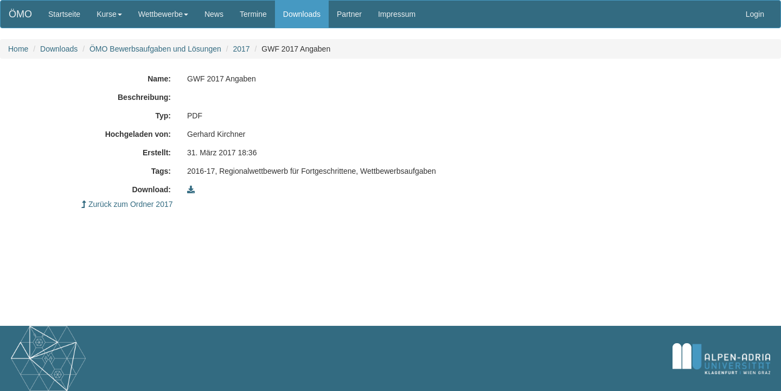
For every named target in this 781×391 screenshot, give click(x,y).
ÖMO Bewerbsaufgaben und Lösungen (155, 49)
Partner (349, 14)
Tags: (161, 171)
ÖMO (20, 14)
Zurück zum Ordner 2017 (127, 204)
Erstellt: (157, 152)
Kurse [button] (109, 14)
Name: (159, 78)
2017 (241, 49)
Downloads (302, 14)
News (213, 14)
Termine (253, 14)
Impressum (396, 14)
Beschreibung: (144, 97)
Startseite (64, 14)
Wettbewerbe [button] (163, 14)
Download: (151, 189)
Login (755, 14)
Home (18, 49)
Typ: (163, 115)
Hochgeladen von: (138, 134)
